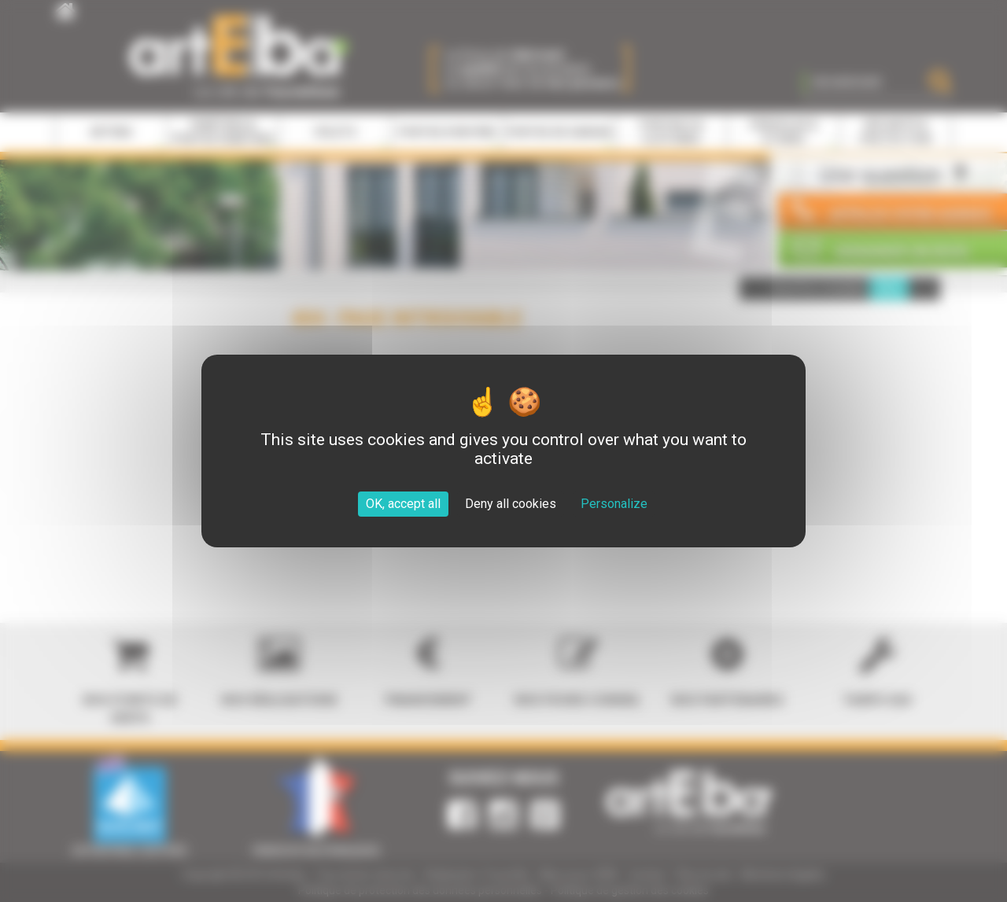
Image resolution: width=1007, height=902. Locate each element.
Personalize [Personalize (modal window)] (614, 503)
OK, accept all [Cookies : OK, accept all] (403, 503)
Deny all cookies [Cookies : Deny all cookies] (510, 503)
